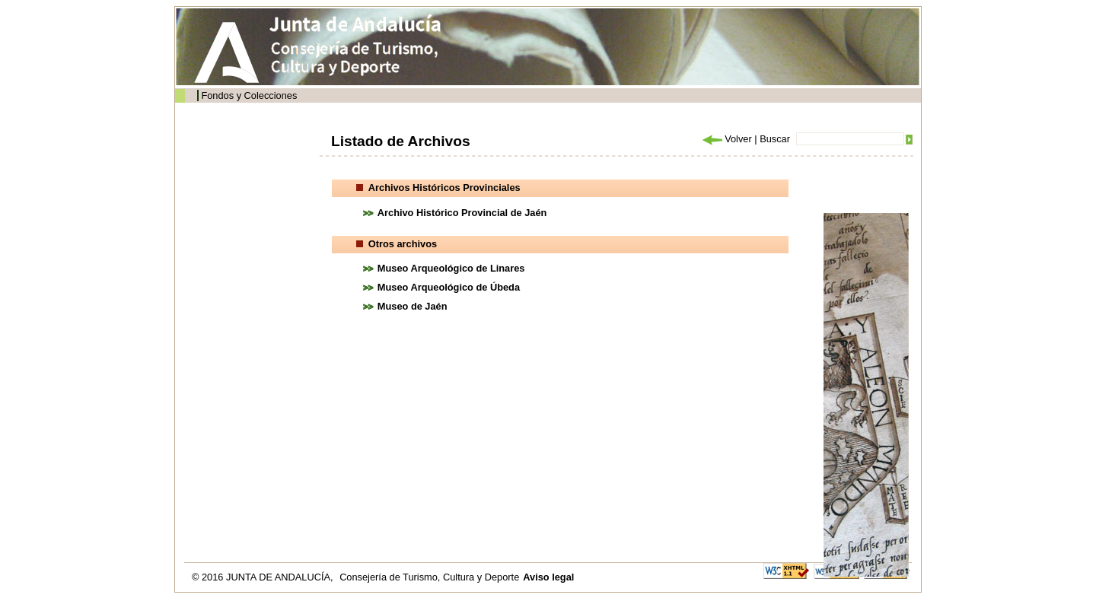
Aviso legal (548, 577)
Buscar (775, 139)
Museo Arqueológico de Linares (451, 268)
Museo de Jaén (413, 306)
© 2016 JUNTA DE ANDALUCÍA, (264, 577)
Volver (726, 139)
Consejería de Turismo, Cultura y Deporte (429, 577)
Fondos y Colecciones (249, 95)
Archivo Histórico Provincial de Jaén (462, 212)
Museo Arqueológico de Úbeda (449, 287)
